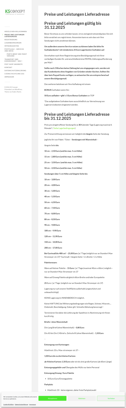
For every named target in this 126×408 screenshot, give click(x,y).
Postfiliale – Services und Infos (14, 50)
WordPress (18, 89)
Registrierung (11, 40)
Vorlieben (111, 398)
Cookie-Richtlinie (8, 404)
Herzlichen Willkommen (16, 31)
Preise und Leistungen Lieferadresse (14, 35)
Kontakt (8, 67)
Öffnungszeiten (12, 46)
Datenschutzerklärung (21, 404)
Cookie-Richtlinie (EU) (14, 74)
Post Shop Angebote (14, 64)
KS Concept (13, 87)
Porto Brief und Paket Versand (17, 55)
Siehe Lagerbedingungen (64, 128)
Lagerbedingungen (13, 43)
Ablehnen (81, 398)
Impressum (32, 404)
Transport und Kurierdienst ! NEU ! (13, 60)
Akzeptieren (52, 398)
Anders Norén (16, 92)
